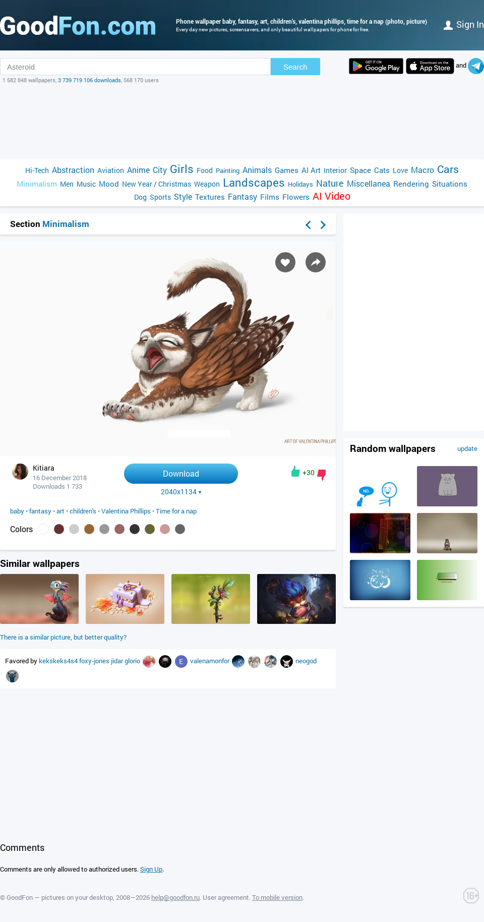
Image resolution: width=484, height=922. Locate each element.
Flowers (296, 197)
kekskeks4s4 (59, 660)
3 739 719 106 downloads (89, 80)
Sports (160, 197)
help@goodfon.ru (175, 897)
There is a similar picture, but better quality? (63, 637)
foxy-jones (95, 660)
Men (67, 184)
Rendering (411, 184)
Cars (448, 169)
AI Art (311, 170)
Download (181, 473)
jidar (118, 660)
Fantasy (242, 196)
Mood (109, 184)
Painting (227, 170)
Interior (335, 170)
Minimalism (37, 184)
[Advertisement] (242, 121)
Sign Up (151, 869)
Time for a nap (176, 510)
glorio (133, 660)
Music (86, 184)
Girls (182, 169)
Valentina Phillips (126, 510)
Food (205, 170)
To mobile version (277, 897)
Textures (210, 197)
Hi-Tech (37, 170)
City (160, 169)
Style (183, 196)
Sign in (464, 24)
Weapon (207, 184)
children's (83, 510)
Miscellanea (368, 183)
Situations (449, 184)
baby (17, 510)
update (467, 448)
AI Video (331, 196)
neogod (306, 660)
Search (295, 67)
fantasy (40, 510)
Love (400, 170)
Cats (382, 170)
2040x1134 (181, 491)
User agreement (226, 897)
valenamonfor (210, 660)
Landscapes (254, 182)
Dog (140, 197)
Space (360, 170)
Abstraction (73, 169)
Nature (330, 183)
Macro (422, 169)
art (60, 510)
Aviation (110, 170)
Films (269, 197)
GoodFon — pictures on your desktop (60, 897)
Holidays (300, 184)
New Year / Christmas (156, 184)
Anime (138, 169)
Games (286, 170)
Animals (257, 169)
